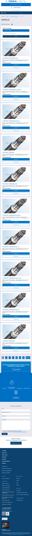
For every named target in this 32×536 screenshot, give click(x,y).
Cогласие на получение (14, 431)
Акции (17, 480)
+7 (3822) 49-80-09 (16, 369)
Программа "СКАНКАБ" (6, 504)
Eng (5, 518)
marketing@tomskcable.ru (7, 511)
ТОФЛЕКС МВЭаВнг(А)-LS (10, 247)
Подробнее (21, 64)
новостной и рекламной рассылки (19, 431)
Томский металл (19, 500)
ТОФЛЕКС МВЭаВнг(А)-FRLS (11, 215)
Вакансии (4, 452)
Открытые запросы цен (6, 468)
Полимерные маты (5, 500)
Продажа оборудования (6, 470)
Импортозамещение (6, 487)
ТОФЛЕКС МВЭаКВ (8, 341)
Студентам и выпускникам (21, 492)
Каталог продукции (6, 478)
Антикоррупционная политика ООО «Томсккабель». (16, 534)
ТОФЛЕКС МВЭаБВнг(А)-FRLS (11, 89)
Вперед (28, 357)
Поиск (16, 36)
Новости (18, 478)
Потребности (4, 466)
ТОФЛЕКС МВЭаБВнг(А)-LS (11, 121)
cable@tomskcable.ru (16, 10)
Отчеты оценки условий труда (22, 494)
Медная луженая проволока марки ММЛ (7, 498)
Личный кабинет (6, 461)
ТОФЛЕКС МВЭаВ (8, 152)
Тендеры (4, 463)
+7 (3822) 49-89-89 (16, 7)
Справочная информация (7, 502)
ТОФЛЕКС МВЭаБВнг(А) (10, 58)
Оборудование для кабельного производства (8, 492)
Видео (17, 484)
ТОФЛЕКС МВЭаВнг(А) (9, 184)
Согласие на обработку (11, 430)
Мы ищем (18, 490)
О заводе (4, 450)
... (13, 357)
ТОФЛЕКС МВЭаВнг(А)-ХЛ (10, 309)
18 (16, 357)
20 (23, 357)
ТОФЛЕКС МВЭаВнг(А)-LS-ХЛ (11, 278)
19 (20, 357)
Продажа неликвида (6, 472)
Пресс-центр (5, 454)
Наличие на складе (6, 485)
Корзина (4, 459)
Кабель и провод (5, 483)
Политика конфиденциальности (6, 530)
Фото (17, 482)
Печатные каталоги (6, 489)
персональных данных (16, 430)
